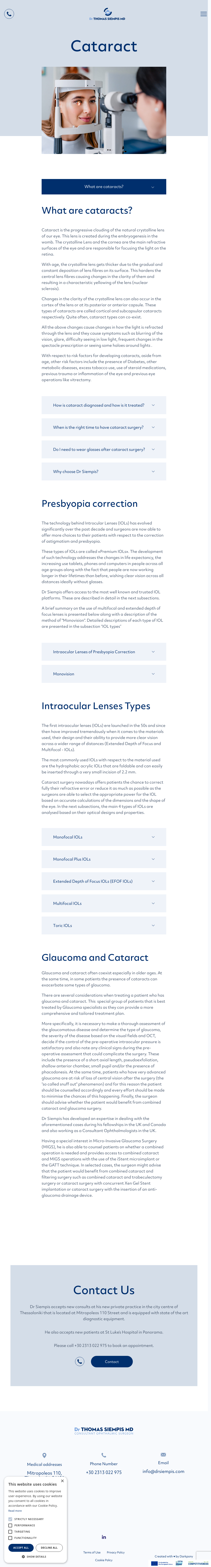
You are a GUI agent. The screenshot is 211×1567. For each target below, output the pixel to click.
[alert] (35, 1520)
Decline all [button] (49, 1547)
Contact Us (104, 1290)
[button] (35, 1556)
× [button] (62, 1481)
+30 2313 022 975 (104, 1472)
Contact (112, 1361)
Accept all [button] (21, 1547)
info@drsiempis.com (163, 1471)
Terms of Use (92, 1552)
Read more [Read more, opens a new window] (15, 1511)
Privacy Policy (116, 1552)
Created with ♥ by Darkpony (174, 1556)
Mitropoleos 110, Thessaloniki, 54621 (44, 1476)
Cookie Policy (104, 1560)
